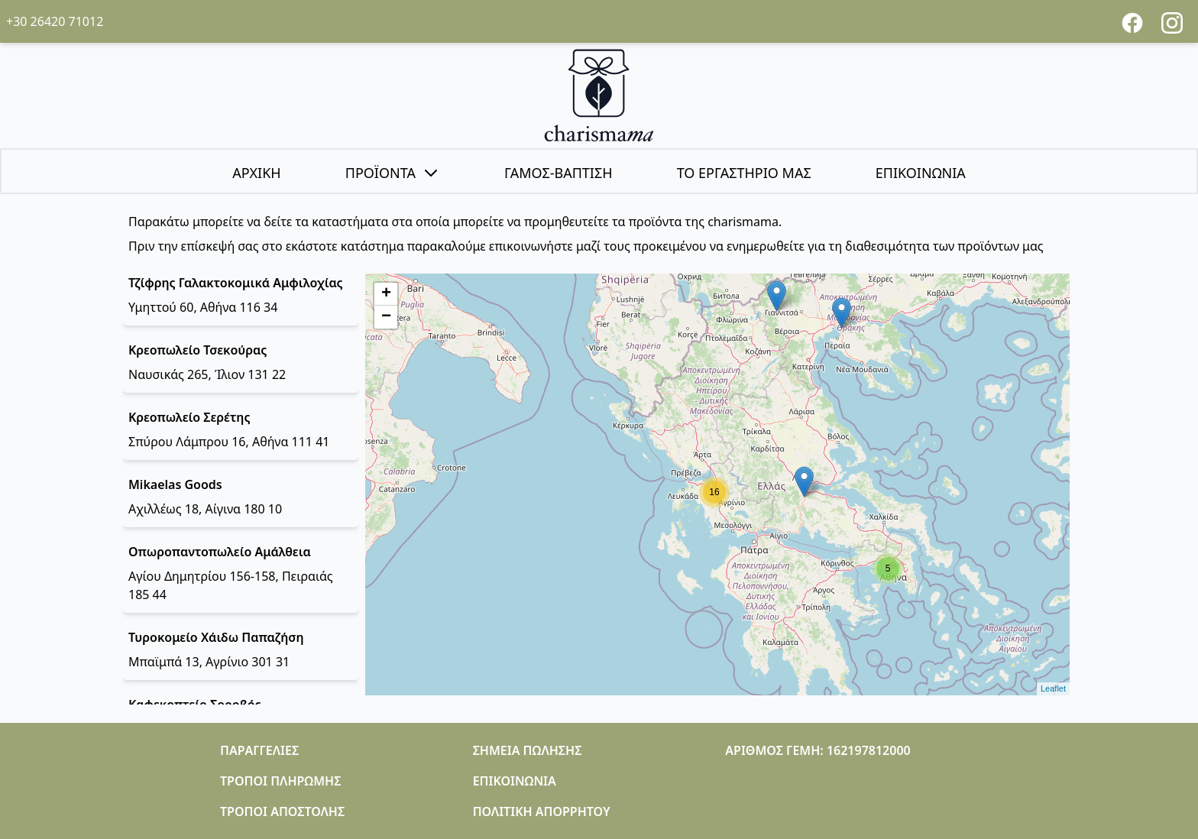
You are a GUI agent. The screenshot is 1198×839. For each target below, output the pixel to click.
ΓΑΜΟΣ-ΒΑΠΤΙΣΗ (558, 173)
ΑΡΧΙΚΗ (256, 173)
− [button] (386, 317)
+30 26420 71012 (54, 21)
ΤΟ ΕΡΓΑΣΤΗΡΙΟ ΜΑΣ (744, 173)
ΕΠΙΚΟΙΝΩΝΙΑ (921, 173)
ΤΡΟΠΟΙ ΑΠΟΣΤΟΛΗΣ (282, 811)
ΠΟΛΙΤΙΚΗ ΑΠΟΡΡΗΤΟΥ (541, 811)
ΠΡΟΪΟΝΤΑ (392, 173)
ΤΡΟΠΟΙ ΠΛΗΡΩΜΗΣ (280, 781)
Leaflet (1053, 688)
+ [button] (386, 294)
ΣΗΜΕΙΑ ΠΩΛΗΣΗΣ (527, 750)
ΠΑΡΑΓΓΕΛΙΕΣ (259, 750)
